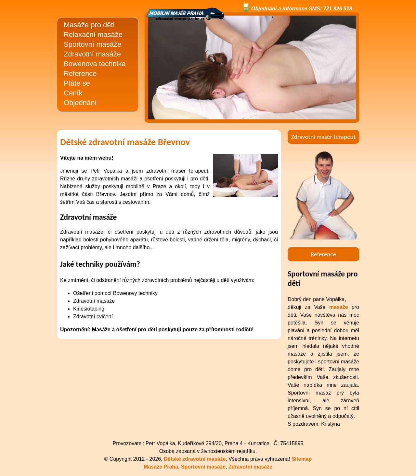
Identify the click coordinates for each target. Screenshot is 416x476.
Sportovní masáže (92, 44)
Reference (80, 73)
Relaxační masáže (93, 35)
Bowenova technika (95, 64)
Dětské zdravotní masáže (195, 459)
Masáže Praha (161, 467)
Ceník (73, 93)
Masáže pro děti (89, 25)
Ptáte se (77, 83)
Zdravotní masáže (92, 54)
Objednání (80, 103)
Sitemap (302, 459)
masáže (338, 307)
